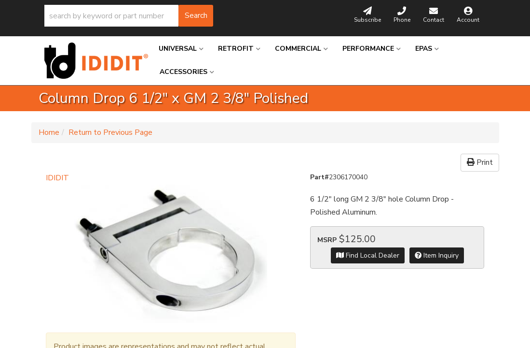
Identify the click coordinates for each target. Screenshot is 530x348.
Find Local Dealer (367, 255)
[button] (128, 16)
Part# (319, 177)
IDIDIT (57, 178)
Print (480, 162)
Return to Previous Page (110, 132)
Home (49, 132)
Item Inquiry (437, 255)
